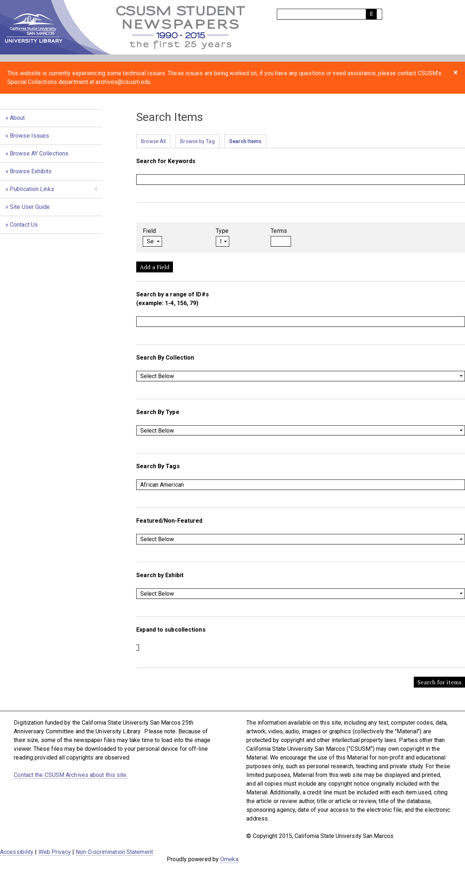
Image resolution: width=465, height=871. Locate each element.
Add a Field (154, 267)
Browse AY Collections (39, 153)
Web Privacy (55, 851)
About (17, 117)
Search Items (245, 141)
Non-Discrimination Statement (114, 851)
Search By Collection (165, 357)
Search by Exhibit (159, 575)
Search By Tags (157, 466)
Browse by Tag (197, 141)
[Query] (329, 14)
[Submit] (371, 14)
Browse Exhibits (31, 171)
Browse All (153, 141)
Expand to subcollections (170, 629)
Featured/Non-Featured (169, 520)
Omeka (229, 859)
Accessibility (16, 851)
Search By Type (157, 412)
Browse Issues (29, 135)
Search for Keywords (165, 161)
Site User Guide (30, 206)
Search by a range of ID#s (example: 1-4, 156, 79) (172, 299)
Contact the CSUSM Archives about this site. (71, 774)
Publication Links (32, 189)
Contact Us (24, 224)
